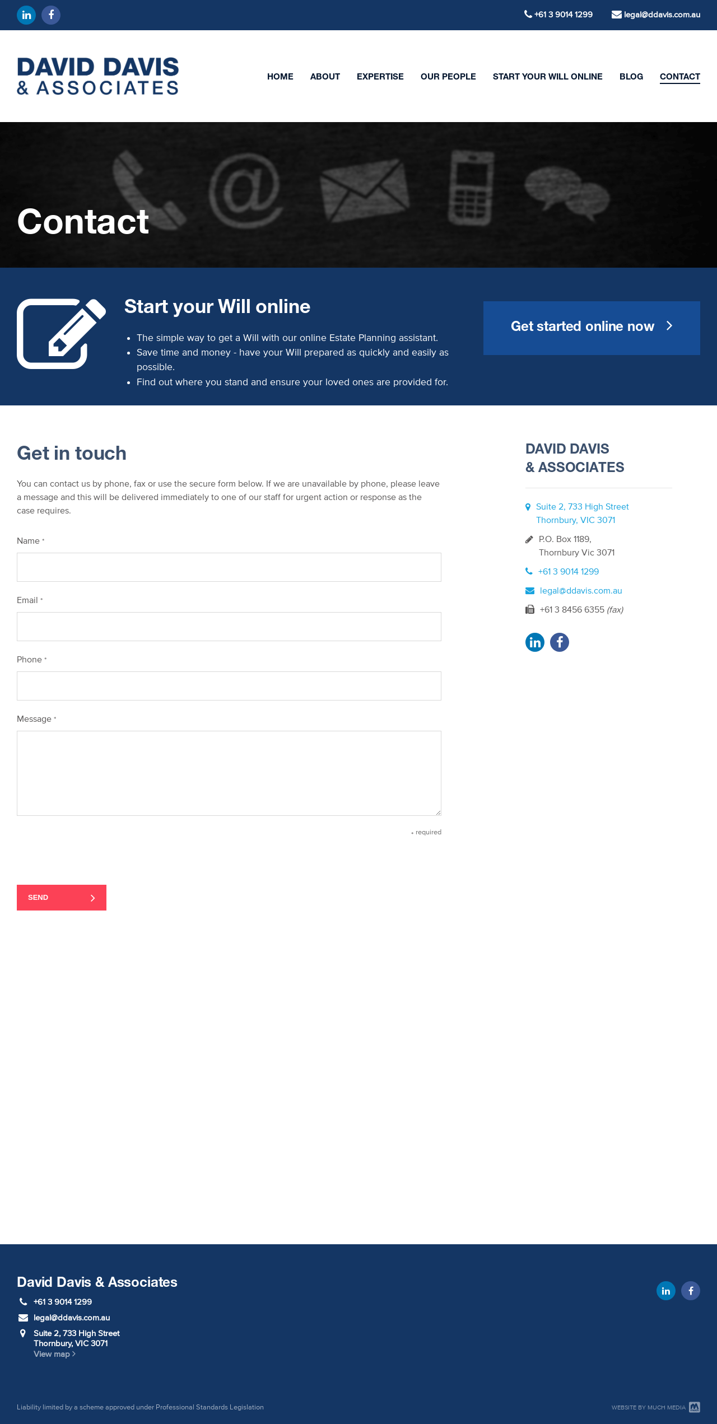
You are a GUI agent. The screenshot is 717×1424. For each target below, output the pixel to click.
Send (38, 897)
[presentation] (102, 849)
